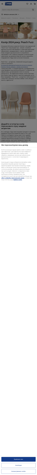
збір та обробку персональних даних (12, 178)
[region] (18, 309)
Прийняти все (18, 459)
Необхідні (18, 465)
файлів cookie (17, 179)
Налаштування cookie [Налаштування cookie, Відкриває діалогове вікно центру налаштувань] (18, 471)
